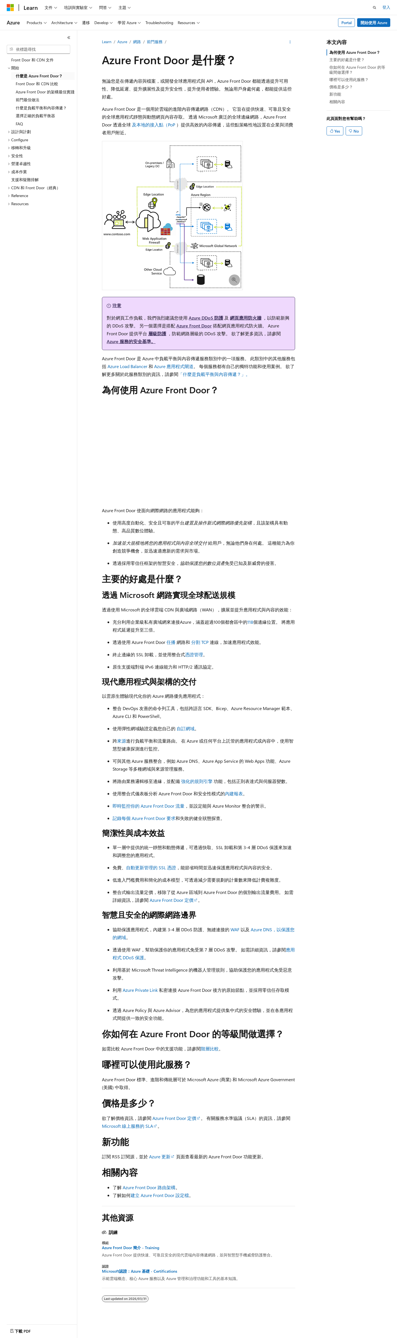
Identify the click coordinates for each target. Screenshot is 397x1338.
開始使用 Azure (374, 22)
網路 (137, 41)
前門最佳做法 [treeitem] (27, 99)
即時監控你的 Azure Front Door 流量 (148, 806)
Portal (346, 22)
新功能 (335, 94)
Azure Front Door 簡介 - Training (130, 1247)
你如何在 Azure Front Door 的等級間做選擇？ (357, 69)
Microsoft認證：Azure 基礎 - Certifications (139, 1271)
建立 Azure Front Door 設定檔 (160, 1195)
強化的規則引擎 (197, 781)
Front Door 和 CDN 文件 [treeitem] (32, 60)
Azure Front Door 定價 (171, 900)
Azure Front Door (194, 326)
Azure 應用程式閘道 (173, 366)
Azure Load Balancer (127, 366)
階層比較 (210, 1049)
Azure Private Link (140, 990)
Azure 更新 (159, 1156)
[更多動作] (290, 42)
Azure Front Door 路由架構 (149, 1187)
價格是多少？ (341, 86)
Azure (122, 41)
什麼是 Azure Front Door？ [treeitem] (39, 75)
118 (250, 622)
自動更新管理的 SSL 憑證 (151, 867)
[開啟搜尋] (374, 8)
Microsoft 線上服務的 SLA (127, 1126)
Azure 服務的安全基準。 (131, 341)
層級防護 (157, 333)
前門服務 (155, 41)
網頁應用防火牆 (245, 318)
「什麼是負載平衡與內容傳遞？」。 (214, 374)
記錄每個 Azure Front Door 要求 (144, 818)
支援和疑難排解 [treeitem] (25, 179)
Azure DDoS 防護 (206, 318)
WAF (235, 929)
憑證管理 (194, 654)
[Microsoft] (10, 7)
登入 (386, 7)
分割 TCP (200, 642)
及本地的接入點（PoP (153, 125)
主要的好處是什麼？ (347, 59)
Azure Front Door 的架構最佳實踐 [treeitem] (45, 91)
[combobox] (38, 49)
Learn (106, 41)
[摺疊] (69, 38)
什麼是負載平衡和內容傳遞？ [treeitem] (41, 107)
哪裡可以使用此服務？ (349, 79)
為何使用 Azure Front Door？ (354, 52)
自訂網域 (186, 728)
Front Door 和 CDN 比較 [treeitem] (37, 83)
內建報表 (234, 793)
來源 (121, 741)
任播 (170, 642)
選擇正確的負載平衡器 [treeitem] (35, 115)
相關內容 (337, 101)
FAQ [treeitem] (19, 123)
